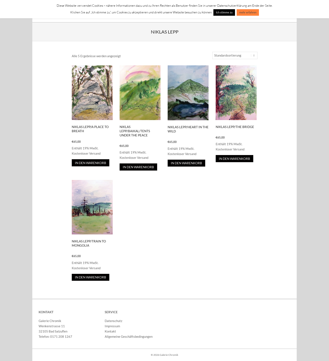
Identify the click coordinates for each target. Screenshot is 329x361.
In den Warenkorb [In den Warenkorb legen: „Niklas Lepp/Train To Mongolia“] (90, 277)
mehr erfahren (247, 12)
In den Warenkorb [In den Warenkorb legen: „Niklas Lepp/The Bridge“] (234, 158)
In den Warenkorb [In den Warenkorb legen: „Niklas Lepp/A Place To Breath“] (90, 163)
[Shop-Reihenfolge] (234, 55)
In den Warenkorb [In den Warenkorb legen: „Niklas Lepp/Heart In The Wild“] (186, 163)
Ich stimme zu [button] (224, 12)
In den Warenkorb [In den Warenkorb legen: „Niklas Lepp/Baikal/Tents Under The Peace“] (138, 167)
